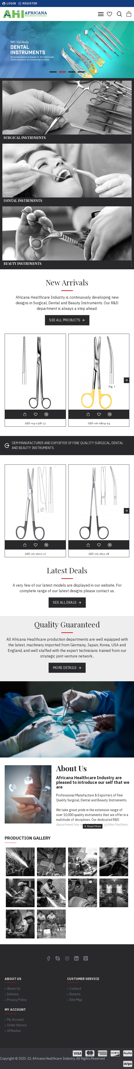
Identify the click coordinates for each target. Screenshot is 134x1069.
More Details (64, 667)
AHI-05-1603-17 (35, 554)
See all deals (64, 602)
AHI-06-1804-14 (99, 423)
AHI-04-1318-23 (35, 423)
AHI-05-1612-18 (98, 554)
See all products (64, 320)
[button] (126, 380)
